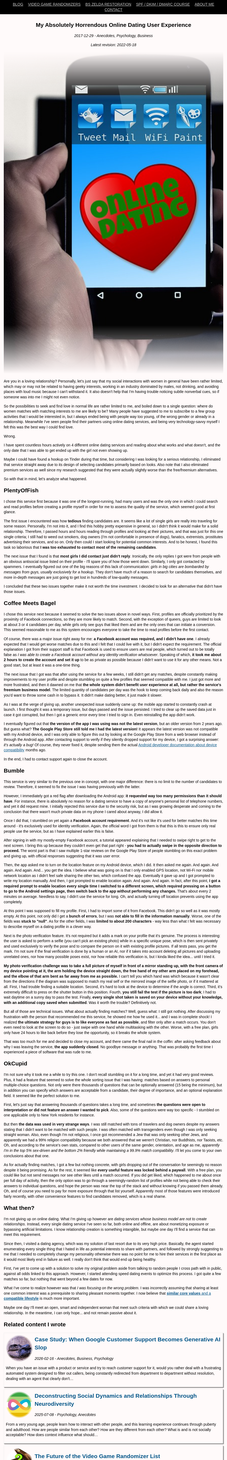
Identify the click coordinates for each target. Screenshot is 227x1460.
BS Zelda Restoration (108, 4)
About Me (204, 4)
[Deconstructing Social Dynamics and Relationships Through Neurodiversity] (113, 1416)
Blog (18, 4)
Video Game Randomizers (54, 4)
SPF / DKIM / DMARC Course (163, 4)
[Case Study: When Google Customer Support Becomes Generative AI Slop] (113, 1360)
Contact (114, 10)
